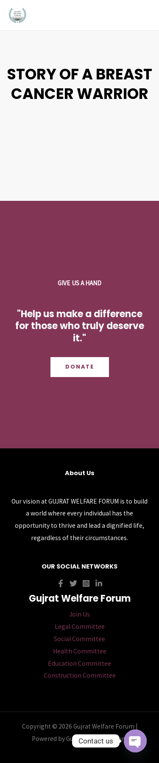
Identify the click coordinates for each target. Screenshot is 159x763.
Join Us (79, 614)
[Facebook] (60, 583)
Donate (79, 366)
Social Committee (79, 639)
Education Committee (79, 663)
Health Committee (79, 651)
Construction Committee (80, 675)
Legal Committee (80, 626)
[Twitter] (73, 583)
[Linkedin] (99, 583)
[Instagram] (86, 583)
